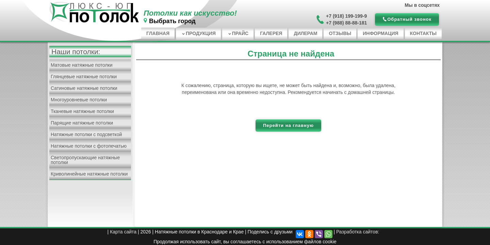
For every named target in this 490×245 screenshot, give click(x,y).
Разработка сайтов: (357, 231)
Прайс (240, 33)
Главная (157, 33)
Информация (380, 33)
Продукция (201, 33)
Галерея (271, 33)
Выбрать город (172, 21)
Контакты (423, 33)
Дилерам (305, 33)
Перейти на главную (288, 125)
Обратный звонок (409, 19)
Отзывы (340, 33)
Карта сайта (123, 231)
